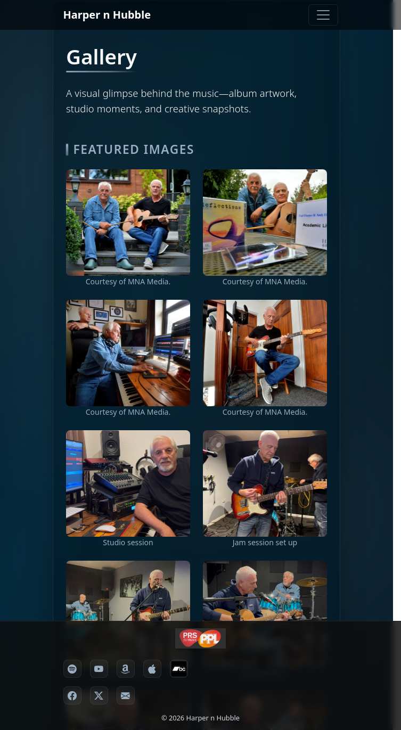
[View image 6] (128, 614)
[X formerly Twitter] (99, 695)
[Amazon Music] (126, 669)
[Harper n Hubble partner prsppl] (200, 638)
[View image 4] (265, 353)
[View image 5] (128, 483)
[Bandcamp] (179, 669)
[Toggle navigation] (323, 15)
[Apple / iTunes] (152, 669)
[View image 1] (128, 222)
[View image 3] (128, 353)
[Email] (126, 695)
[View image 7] (265, 614)
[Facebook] (72, 695)
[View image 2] (265, 222)
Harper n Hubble (107, 14)
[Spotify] (72, 669)
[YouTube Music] (99, 669)
